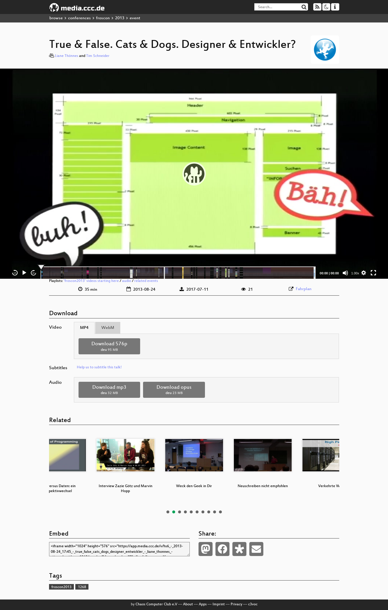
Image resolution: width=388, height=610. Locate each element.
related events (146, 281)
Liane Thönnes (66, 56)
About (188, 604)
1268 (82, 587)
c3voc (252, 604)
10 (220, 511)
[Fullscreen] (373, 273)
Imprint (219, 604)
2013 (119, 18)
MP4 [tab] (84, 327)
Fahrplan (304, 289)
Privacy (236, 604)
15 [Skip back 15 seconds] (14, 273)
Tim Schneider (97, 56)
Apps (203, 604)
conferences (79, 18)
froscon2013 (61, 587)
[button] (194, 173)
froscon (103, 18)
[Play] (24, 273)
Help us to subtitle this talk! (99, 367)
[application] (194, 174)
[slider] (178, 273)
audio (126, 281)
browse (56, 18)
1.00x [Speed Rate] (355, 273)
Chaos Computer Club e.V (156, 604)
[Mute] (345, 273)
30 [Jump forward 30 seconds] (33, 273)
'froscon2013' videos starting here (91, 281)
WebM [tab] (107, 327)
